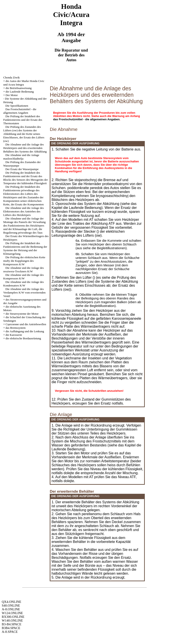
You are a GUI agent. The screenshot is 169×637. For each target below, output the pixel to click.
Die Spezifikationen (17, 105)
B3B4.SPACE (11, 628)
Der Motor (12, 95)
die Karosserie (14, 334)
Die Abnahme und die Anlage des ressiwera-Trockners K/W (23, 269)
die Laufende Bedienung (20, 91)
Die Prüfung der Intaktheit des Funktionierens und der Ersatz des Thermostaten (22, 120)
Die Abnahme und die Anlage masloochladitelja (21, 156)
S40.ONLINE (11, 605)
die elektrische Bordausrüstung (23, 338)
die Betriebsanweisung (18, 88)
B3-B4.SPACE (11, 624)
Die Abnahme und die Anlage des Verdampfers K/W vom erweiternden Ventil (24, 292)
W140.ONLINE (12, 620)
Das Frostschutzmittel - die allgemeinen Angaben (19, 111)
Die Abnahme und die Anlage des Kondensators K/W (23, 283)
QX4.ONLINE (11, 602)
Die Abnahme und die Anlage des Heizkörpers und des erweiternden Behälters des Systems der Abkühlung (25, 148)
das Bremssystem (16, 327)
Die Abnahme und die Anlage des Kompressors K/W (23, 276)
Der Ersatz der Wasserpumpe (22, 169)
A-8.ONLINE (11, 609)
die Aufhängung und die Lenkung (25, 331)
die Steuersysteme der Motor (22, 313)
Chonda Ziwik (11, 77)
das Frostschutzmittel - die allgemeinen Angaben (86, 119)
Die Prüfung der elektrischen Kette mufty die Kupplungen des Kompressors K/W (24, 261)
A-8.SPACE (10, 631)
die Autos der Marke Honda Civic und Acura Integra (23, 82)
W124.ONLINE (12, 613)
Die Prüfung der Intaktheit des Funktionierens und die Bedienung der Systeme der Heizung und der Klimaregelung (25, 248)
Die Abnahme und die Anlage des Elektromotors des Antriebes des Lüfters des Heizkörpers (23, 211)
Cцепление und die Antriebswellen (26, 324)
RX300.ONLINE (13, 616)
